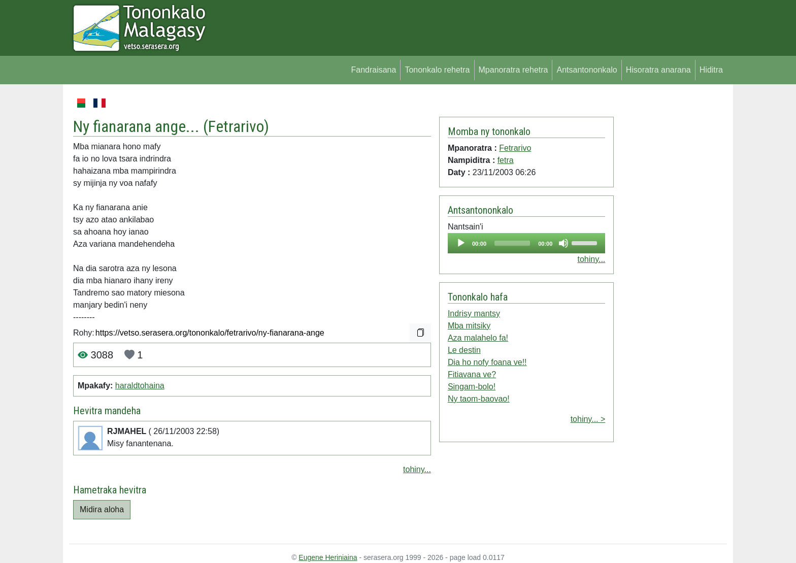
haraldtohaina (139, 385)
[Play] (461, 243)
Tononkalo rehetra (437, 69)
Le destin (464, 350)
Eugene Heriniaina (327, 557)
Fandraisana (373, 69)
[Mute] (563, 243)
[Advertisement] (670, 248)
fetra (506, 160)
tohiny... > (588, 419)
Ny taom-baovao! (479, 398)
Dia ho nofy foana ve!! (487, 362)
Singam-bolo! (471, 386)
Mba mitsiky (469, 325)
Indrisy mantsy (474, 313)
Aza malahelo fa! (478, 338)
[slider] (512, 243)
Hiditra (711, 69)
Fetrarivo (236, 126)
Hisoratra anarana (658, 69)
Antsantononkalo (586, 69)
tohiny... (417, 469)
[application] (526, 243)
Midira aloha (102, 509)
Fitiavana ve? (472, 374)
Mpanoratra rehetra (513, 69)
